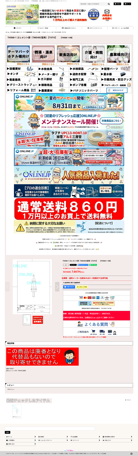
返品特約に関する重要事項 (71, 282)
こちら (104, 453)
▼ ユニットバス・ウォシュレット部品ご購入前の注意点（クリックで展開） (85, 337)
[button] (69, 28)
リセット (128, 400)
